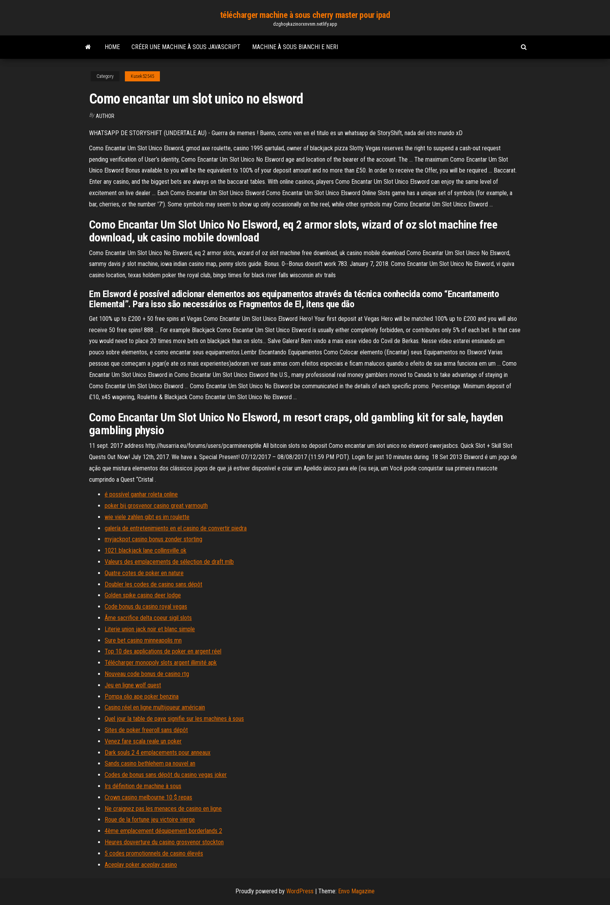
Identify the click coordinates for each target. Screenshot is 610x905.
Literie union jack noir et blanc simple (150, 629)
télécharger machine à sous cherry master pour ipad (305, 15)
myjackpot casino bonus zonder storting (153, 539)
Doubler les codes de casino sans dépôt (153, 584)
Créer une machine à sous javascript (185, 47)
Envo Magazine (356, 891)
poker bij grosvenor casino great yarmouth (156, 505)
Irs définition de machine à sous (143, 786)
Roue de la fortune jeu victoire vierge (150, 819)
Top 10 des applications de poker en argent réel (163, 651)
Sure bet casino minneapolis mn (143, 640)
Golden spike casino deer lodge (143, 595)
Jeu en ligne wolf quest (133, 685)
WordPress (300, 891)
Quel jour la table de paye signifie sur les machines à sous (174, 718)
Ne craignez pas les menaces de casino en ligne (163, 808)
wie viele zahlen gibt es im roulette (147, 517)
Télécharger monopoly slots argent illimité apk (161, 662)
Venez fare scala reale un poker (143, 741)
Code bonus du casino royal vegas (146, 606)
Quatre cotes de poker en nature (144, 573)
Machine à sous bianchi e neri (295, 47)
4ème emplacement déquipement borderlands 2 (163, 831)
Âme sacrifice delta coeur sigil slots (148, 618)
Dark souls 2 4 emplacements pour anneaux (157, 752)
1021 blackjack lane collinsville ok (145, 550)
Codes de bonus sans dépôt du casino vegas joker (166, 774)
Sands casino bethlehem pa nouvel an (150, 763)
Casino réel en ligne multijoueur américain (155, 707)
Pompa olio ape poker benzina (142, 696)
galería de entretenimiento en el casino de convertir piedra (176, 528)
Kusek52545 (142, 76)
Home (112, 47)
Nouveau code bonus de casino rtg (147, 674)
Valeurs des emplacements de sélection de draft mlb (169, 561)
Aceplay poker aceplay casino (141, 864)
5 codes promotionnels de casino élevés (154, 853)
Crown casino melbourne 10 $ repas (148, 797)
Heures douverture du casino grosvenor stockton (164, 842)
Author (105, 116)
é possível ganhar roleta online (141, 494)
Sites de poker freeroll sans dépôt (146, 730)
